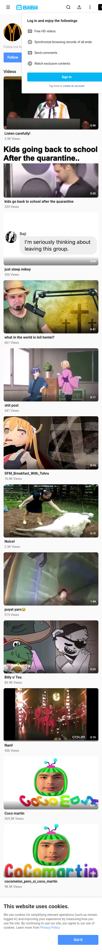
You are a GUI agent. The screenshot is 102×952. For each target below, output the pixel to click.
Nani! (9, 745)
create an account (74, 86)
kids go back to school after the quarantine (39, 201)
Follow (12, 57)
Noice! (10, 541)
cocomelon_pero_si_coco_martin (31, 881)
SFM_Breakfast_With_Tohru (27, 473)
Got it (78, 940)
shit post (11, 405)
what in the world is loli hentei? (29, 337)
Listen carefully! (17, 133)
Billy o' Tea (13, 677)
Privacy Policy (50, 927)
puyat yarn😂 (15, 609)
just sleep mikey (18, 269)
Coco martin (14, 813)
